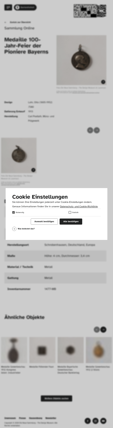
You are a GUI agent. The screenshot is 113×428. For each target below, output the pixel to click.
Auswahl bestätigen (44, 221)
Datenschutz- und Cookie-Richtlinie (79, 206)
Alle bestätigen (71, 221)
